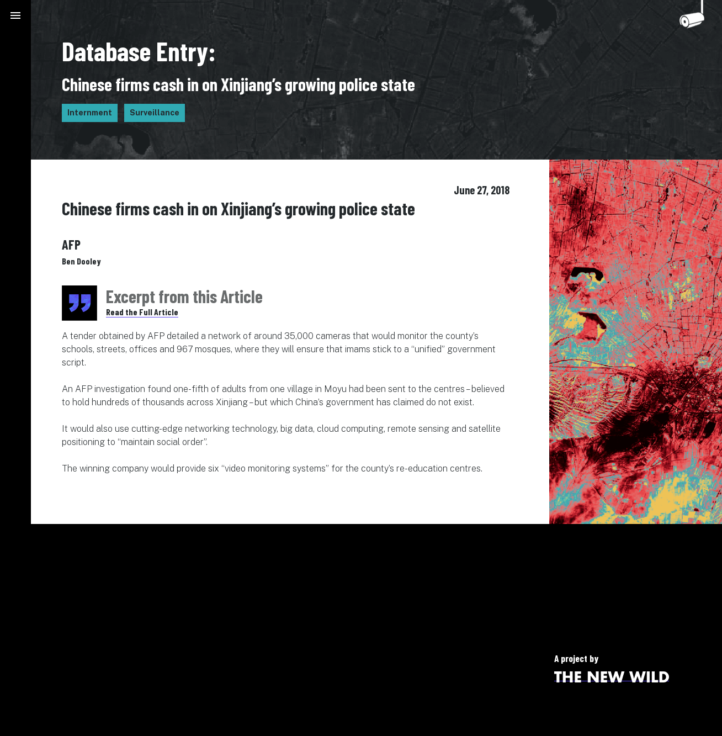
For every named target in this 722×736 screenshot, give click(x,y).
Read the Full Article (142, 311)
